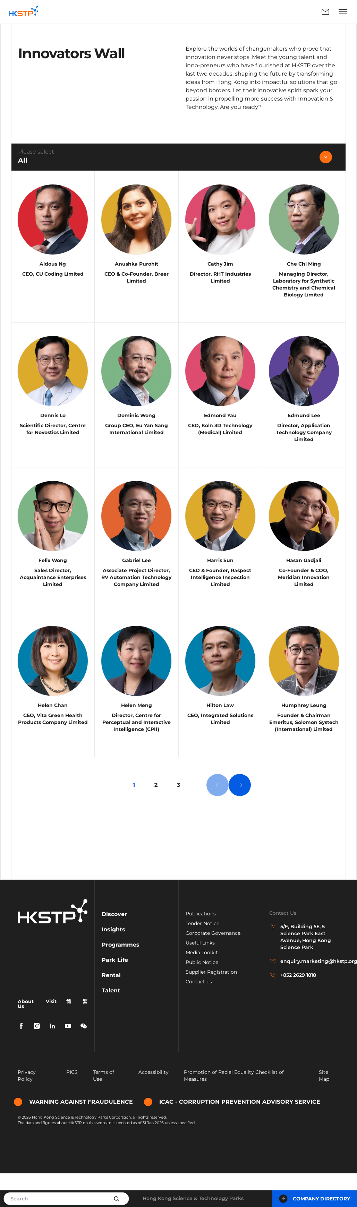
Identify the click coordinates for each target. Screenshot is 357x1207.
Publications (201, 948)
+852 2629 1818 (292, 1010)
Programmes (120, 979)
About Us (26, 1038)
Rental (111, 1010)
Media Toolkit (202, 987)
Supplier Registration (211, 1006)
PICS (72, 1107)
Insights (113, 964)
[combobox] (178, 157)
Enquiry (325, 12)
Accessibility (153, 1107)
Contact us (199, 1016)
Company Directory (314, 1199)
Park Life (115, 994)
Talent (111, 1025)
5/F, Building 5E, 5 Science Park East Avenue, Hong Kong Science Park (300, 971)
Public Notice (202, 997)
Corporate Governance (213, 968)
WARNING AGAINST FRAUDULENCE (77, 1136)
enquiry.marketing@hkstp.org (304, 996)
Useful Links (200, 977)
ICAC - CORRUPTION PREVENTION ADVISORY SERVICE (236, 1136)
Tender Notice (202, 958)
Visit (51, 1036)
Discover (114, 949)
